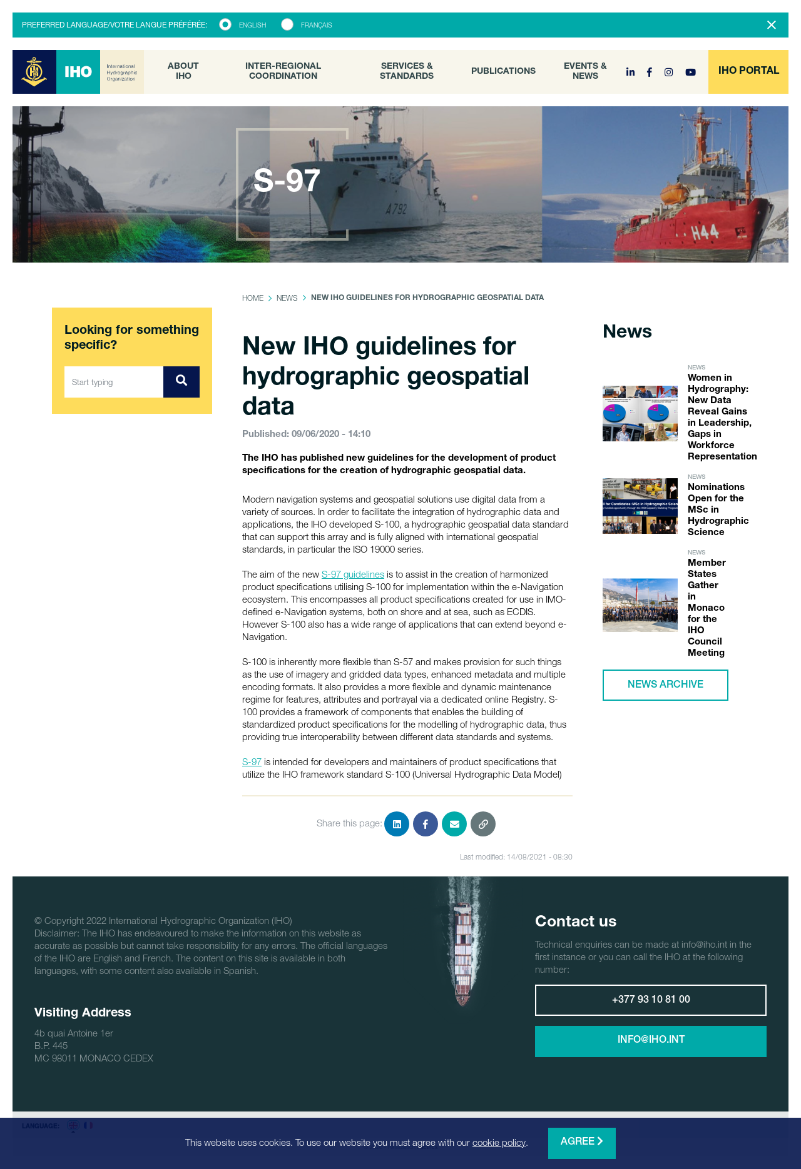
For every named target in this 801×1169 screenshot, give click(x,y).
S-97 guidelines (353, 573)
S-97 (252, 761)
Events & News (585, 72)
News (287, 298)
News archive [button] (665, 686)
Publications (503, 72)
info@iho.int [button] (651, 1041)
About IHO (183, 72)
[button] (748, 72)
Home (252, 298)
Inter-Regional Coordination (283, 72)
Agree (582, 1142)
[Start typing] (114, 382)
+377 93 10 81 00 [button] (651, 1001)
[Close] (771, 25)
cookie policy (499, 1142)
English (252, 25)
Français (316, 25)
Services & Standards (407, 72)
